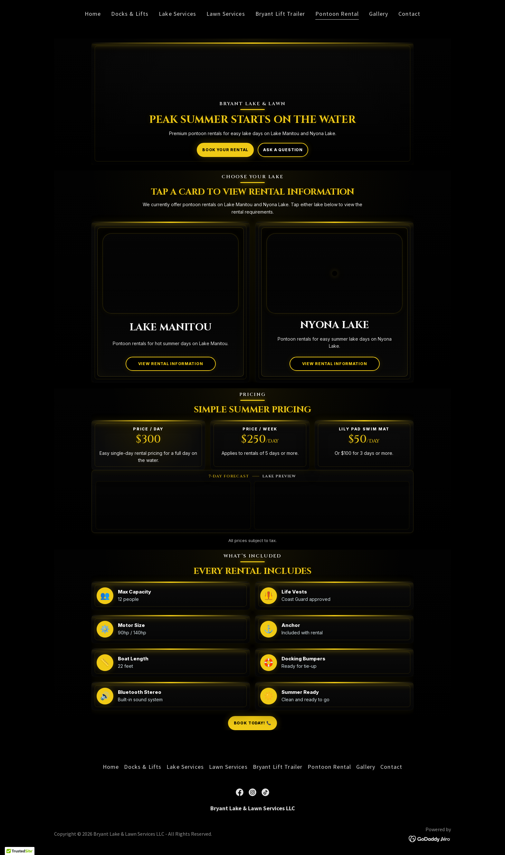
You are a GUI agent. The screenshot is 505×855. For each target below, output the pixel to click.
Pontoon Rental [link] (337, 13)
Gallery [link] (378, 13)
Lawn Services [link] (225, 13)
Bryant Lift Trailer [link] (280, 13)
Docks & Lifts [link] (129, 13)
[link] (239, 792)
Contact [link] (409, 13)
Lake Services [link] (177, 13)
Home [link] (93, 13)
